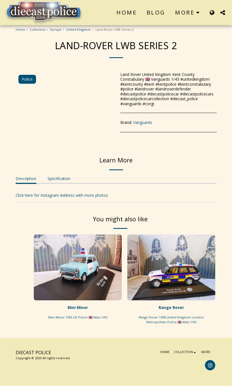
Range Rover (171, 307)
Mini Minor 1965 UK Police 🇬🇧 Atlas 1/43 (77, 317)
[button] (222, 12)
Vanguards (142, 122)
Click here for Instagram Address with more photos (62, 195)
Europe (55, 29)
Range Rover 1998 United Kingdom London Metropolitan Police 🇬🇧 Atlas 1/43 (171, 319)
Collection (38, 29)
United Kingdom (78, 29)
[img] (78, 267)
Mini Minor (77, 307)
